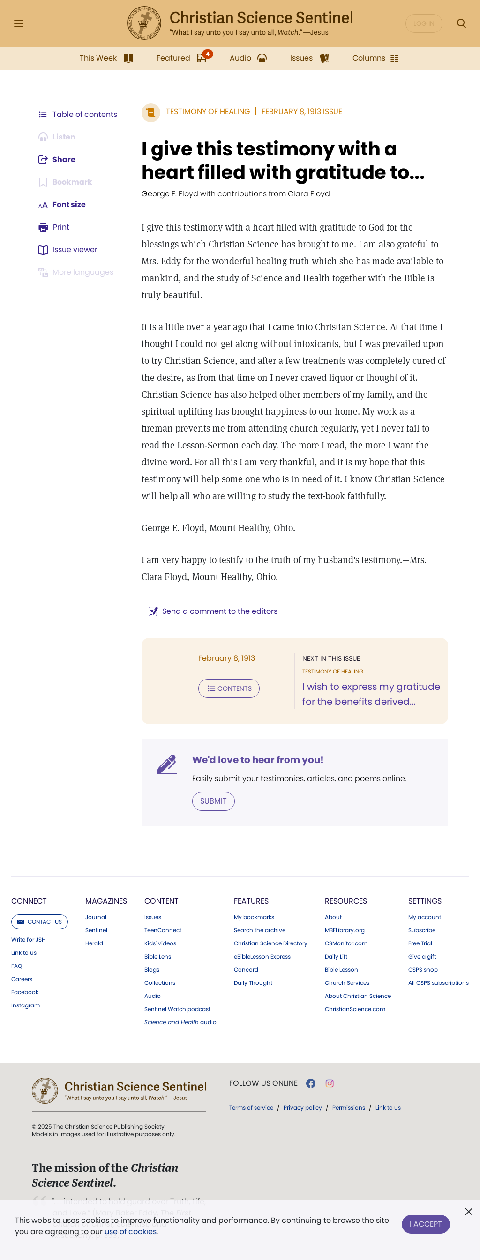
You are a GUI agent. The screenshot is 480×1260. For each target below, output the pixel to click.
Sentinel (96, 930)
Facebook (24, 992)
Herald (94, 943)
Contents (229, 688)
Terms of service (251, 1108)
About (333, 917)
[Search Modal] (461, 23)
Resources (346, 901)
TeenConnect (162, 930)
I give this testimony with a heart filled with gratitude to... (283, 160)
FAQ (16, 966)
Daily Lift (336, 956)
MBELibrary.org (345, 930)
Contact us (39, 922)
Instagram (25, 1005)
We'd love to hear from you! (258, 759)
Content (161, 901)
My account (424, 917)
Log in (424, 23)
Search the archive (259, 930)
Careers (21, 979)
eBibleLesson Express (262, 956)
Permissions (348, 1108)
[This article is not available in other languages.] (77, 272)
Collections (159, 983)
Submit (213, 801)
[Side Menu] (19, 23)
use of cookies (131, 1231)
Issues (152, 917)
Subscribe (421, 930)
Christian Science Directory (271, 943)
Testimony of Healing (208, 111)
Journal (95, 917)
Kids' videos (160, 943)
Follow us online (263, 1083)
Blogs (151, 970)
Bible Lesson (341, 970)
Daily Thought (253, 983)
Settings (425, 901)
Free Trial (420, 943)
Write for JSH (28, 940)
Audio (152, 996)
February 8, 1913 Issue (302, 111)
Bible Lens (157, 956)
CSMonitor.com (346, 943)
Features (251, 901)
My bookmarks (254, 917)
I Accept (426, 1224)
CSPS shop (423, 970)
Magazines (106, 901)
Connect (29, 901)
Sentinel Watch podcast (177, 1009)
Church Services (347, 983)
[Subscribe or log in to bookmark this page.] (65, 182)
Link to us (24, 953)
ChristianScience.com (355, 1009)
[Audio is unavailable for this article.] (57, 137)
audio (180, 1022)
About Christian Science (358, 996)
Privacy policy (303, 1108)
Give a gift (422, 956)
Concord (246, 970)
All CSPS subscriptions (438, 983)
